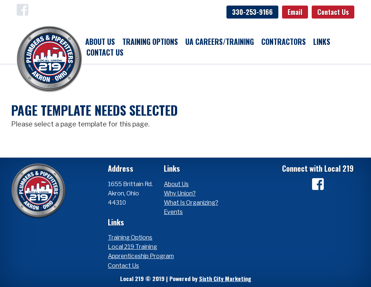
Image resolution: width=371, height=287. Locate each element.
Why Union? (180, 193)
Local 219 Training (132, 246)
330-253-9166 (252, 12)
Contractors (283, 41)
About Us (100, 41)
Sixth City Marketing (225, 278)
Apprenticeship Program (141, 256)
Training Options (150, 41)
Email (295, 12)
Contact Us (333, 12)
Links (321, 41)
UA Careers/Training (219, 41)
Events (173, 211)
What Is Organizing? (191, 202)
